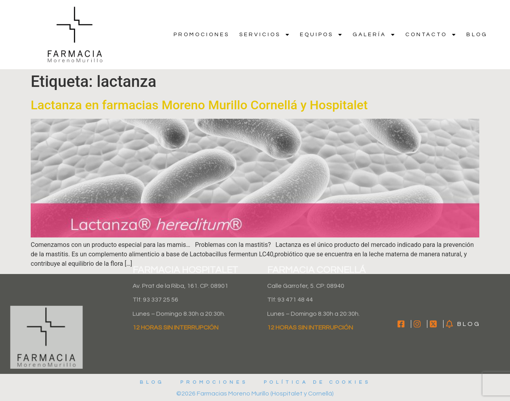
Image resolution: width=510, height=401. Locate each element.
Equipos (321, 34)
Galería (374, 34)
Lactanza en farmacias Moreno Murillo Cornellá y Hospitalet (199, 104)
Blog (477, 34)
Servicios (264, 34)
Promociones (201, 34)
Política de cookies (317, 382)
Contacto (430, 34)
